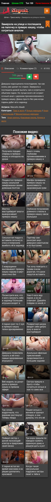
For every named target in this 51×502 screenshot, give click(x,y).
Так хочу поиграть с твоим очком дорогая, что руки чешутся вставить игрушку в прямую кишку (37, 270)
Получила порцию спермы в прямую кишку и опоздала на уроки (13, 155)
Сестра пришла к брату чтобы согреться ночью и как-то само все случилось (36, 386)
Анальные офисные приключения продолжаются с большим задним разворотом (37, 357)
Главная (5, 3)
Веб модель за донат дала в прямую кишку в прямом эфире (12, 385)
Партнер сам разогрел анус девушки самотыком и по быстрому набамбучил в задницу (37, 242)
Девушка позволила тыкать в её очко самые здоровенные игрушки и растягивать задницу (13, 357)
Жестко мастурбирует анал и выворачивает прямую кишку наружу (13, 213)
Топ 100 (29, 3)
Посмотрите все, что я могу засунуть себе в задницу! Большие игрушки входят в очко (12, 299)
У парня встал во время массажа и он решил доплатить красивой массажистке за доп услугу (12, 470)
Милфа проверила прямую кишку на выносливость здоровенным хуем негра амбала (36, 184)
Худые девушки (33, 110)
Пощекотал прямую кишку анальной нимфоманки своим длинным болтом (12, 184)
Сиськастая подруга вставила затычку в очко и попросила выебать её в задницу (13, 241)
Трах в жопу (18, 110)
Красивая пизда (28, 117)
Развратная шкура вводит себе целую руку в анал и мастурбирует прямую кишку (36, 328)
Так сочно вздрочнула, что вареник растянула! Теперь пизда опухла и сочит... (12, 414)
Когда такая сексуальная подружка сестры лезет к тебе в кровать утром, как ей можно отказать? (36, 470)
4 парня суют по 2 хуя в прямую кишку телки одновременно (13, 327)
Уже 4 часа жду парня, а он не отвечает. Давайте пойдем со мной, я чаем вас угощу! (36, 299)
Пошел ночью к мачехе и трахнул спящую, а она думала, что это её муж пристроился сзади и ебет (35, 414)
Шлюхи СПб (17, 3)
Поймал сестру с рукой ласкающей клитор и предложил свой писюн (12, 442)
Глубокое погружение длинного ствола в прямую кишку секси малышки (38, 213)
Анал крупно (13, 117)
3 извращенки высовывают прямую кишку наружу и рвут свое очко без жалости (13, 270)
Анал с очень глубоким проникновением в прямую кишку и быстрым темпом (36, 155)
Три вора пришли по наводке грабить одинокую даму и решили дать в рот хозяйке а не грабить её (36, 442)
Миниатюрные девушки (27, 114)
